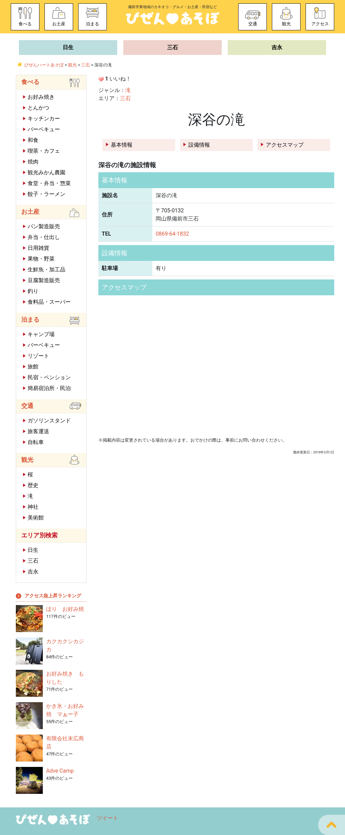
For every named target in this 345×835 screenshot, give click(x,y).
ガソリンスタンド (49, 420)
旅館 (33, 366)
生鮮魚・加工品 (46, 269)
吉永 (277, 47)
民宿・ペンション (49, 377)
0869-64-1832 (172, 234)
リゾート (38, 356)
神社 (33, 507)
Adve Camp (60, 771)
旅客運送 (38, 431)
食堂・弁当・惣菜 (49, 183)
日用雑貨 (38, 248)
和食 (33, 140)
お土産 (58, 23)
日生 (68, 47)
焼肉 (33, 161)
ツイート (107, 818)
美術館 (36, 517)
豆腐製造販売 (44, 280)
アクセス (320, 23)
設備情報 (199, 145)
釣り (33, 291)
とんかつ (38, 108)
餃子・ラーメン (46, 194)
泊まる (92, 23)
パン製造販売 (44, 226)
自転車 (36, 442)
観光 (286, 23)
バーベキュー (44, 129)
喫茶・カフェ (44, 151)
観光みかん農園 (46, 172)
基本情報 (121, 145)
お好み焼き (41, 97)
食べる (25, 23)
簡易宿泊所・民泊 (49, 388)
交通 (252, 23)
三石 (172, 47)
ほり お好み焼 (65, 609)
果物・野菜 (41, 259)
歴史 (33, 485)
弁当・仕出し (44, 237)
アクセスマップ (285, 145)
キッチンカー (44, 118)
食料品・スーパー (49, 302)
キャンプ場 (41, 334)
